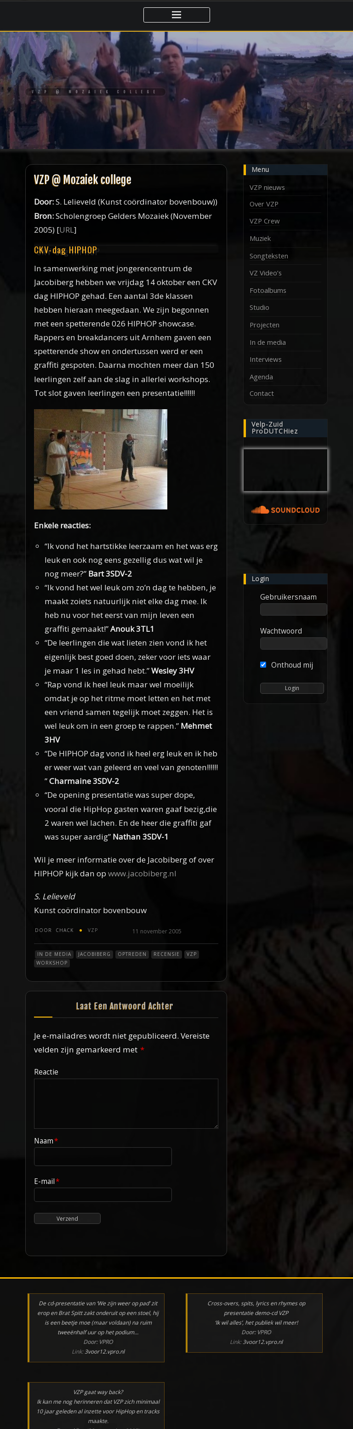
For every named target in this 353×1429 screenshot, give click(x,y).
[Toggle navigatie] (176, 15)
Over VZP (264, 203)
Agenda (261, 376)
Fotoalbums (268, 290)
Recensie (167, 954)
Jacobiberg (94, 954)
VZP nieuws (267, 187)
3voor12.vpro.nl (105, 1351)
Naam (46, 1141)
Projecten (264, 324)
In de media (54, 954)
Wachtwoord (281, 631)
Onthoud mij (286, 665)
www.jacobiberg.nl (142, 873)
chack (54, 930)
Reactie (46, 1072)
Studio (259, 307)
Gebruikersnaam (288, 597)
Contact (262, 393)
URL (66, 229)
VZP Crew (265, 220)
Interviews (266, 359)
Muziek (260, 238)
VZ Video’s (266, 272)
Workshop (52, 963)
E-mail (47, 1181)
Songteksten (269, 255)
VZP (93, 930)
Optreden (132, 954)
